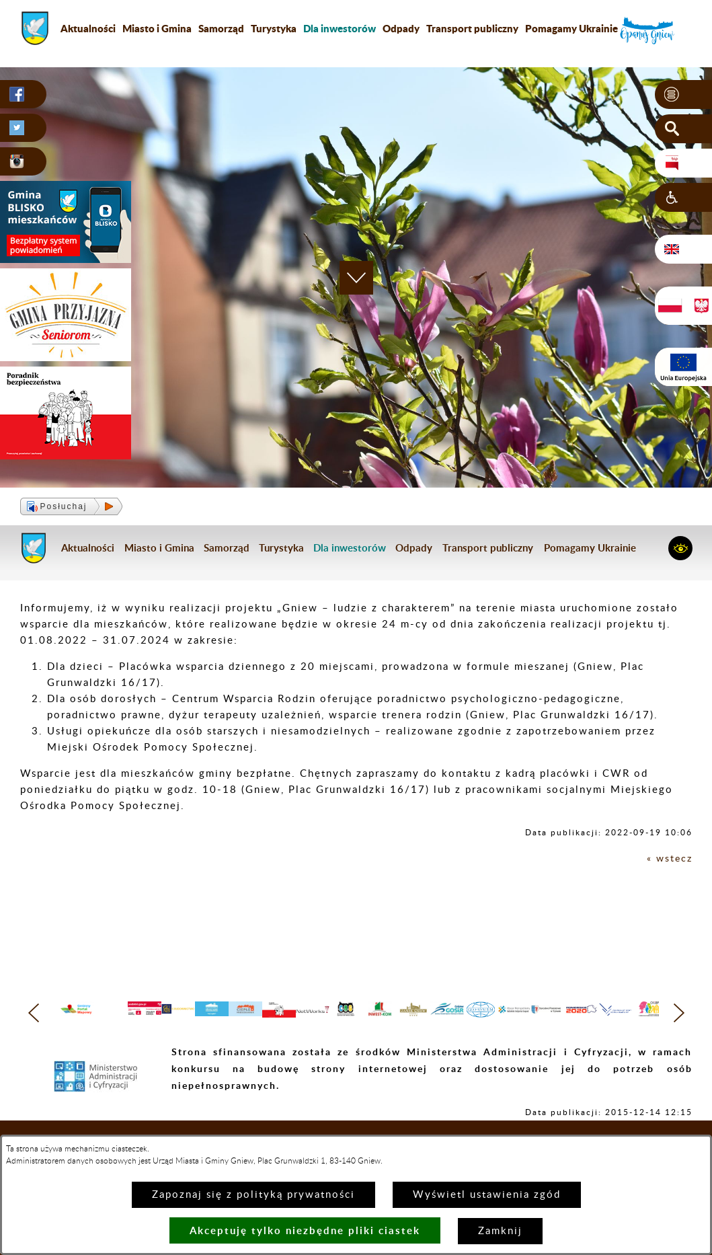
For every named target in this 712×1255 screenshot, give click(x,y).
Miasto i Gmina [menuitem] (157, 28)
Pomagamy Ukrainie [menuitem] (571, 28)
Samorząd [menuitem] (221, 28)
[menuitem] (339, 28)
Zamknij (500, 1231)
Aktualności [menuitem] (88, 28)
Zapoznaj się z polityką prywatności (253, 1195)
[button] (683, 94)
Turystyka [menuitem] (273, 28)
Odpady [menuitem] (401, 28)
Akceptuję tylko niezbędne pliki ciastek (305, 1230)
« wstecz (669, 858)
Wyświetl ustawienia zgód (487, 1195)
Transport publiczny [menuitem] (472, 28)
